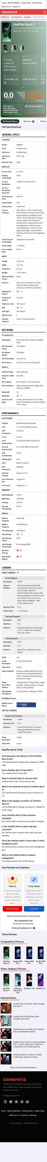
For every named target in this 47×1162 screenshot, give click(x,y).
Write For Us (6, 7)
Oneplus (20, 145)
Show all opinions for (23, 928)
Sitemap (33, 1115)
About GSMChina (14, 3)
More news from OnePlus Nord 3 (23, 1067)
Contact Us (16, 7)
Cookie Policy (37, 3)
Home (4, 3)
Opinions (28, 121)
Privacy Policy (26, 3)
